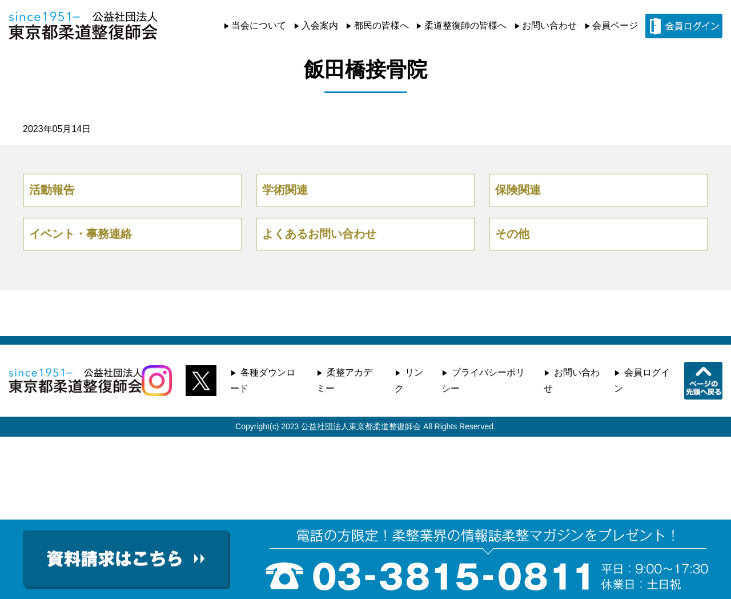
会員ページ (615, 25)
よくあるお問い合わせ (319, 233)
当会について (258, 25)
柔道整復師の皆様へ (465, 25)
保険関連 (518, 189)
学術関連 (285, 189)
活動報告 (52, 189)
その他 (512, 233)
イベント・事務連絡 (80, 233)
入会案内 (320, 25)
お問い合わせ (549, 25)
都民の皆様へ (381, 25)
